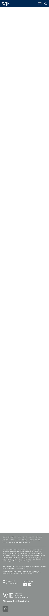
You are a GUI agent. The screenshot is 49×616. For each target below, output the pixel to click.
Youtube (29, 584)
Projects (20, 537)
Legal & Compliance (10, 543)
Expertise (11, 537)
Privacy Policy (24, 543)
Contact (25, 540)
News (12, 540)
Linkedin (25, 584)
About (18, 540)
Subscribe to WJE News (12, 582)
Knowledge (29, 537)
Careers (39, 537)
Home (5, 537)
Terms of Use (35, 540)
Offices (5, 540)
